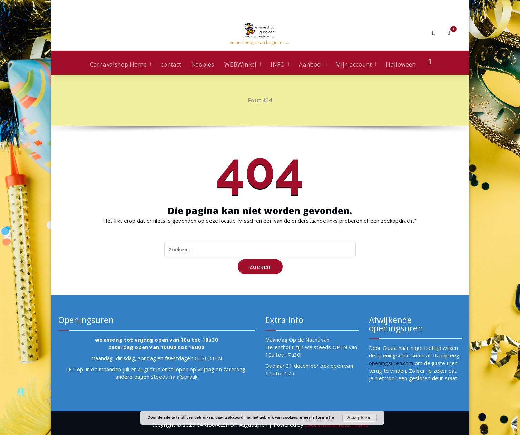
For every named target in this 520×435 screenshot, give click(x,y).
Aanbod (310, 64)
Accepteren (359, 417)
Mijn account (353, 64)
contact (171, 64)
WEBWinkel (240, 64)
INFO (278, 64)
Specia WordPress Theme (337, 424)
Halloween (400, 64)
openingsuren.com (391, 363)
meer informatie (317, 417)
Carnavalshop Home (118, 64)
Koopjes (203, 64)
